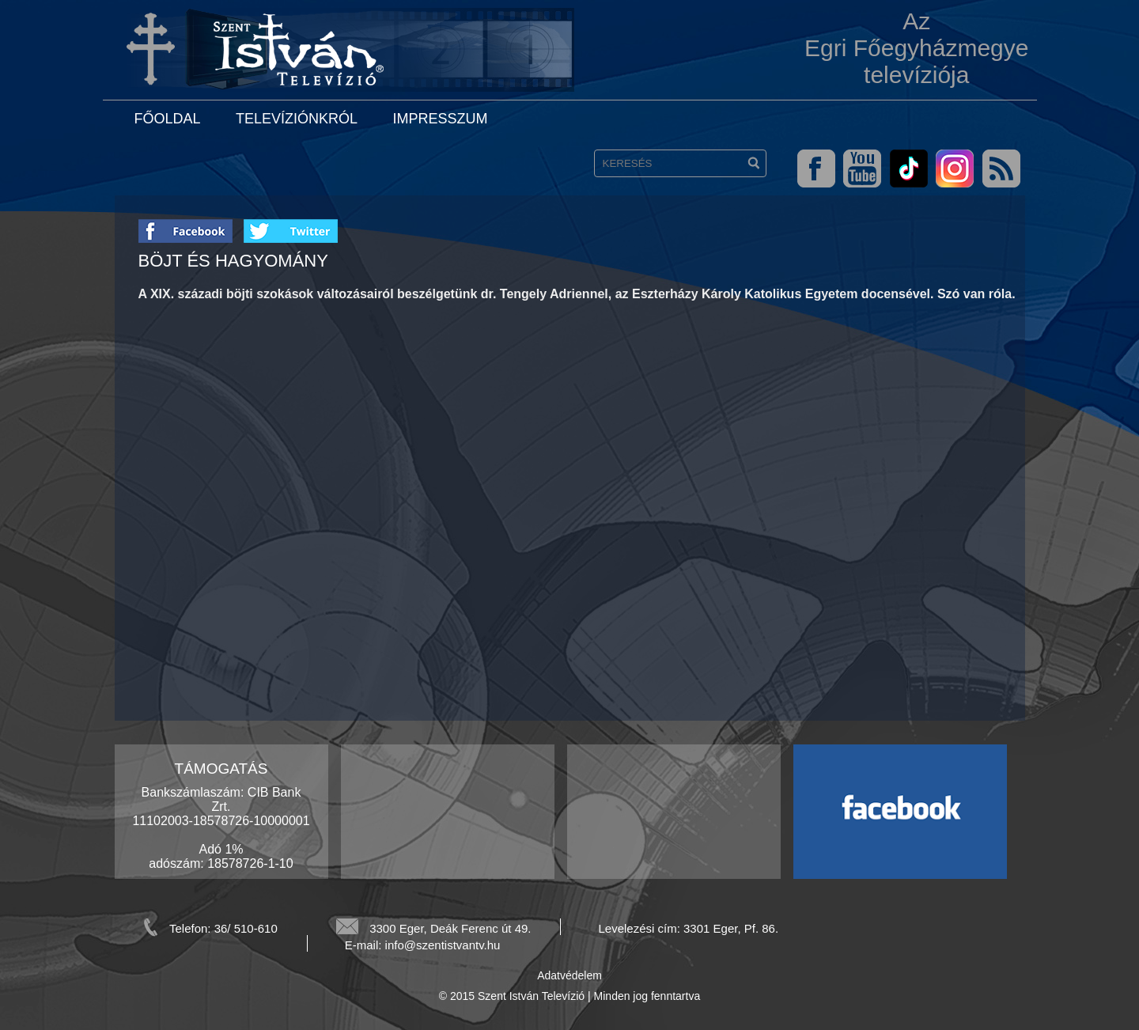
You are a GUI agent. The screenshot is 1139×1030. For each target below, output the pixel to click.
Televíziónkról (297, 119)
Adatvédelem (569, 975)
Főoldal (167, 119)
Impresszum (439, 119)
